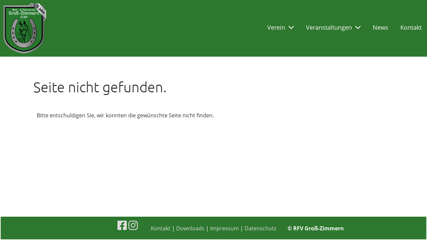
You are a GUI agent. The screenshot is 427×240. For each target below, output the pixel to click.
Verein (280, 27)
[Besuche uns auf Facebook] (122, 225)
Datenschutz (260, 228)
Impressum (224, 228)
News (380, 27)
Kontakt (411, 27)
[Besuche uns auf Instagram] (133, 225)
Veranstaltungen (333, 27)
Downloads (190, 228)
